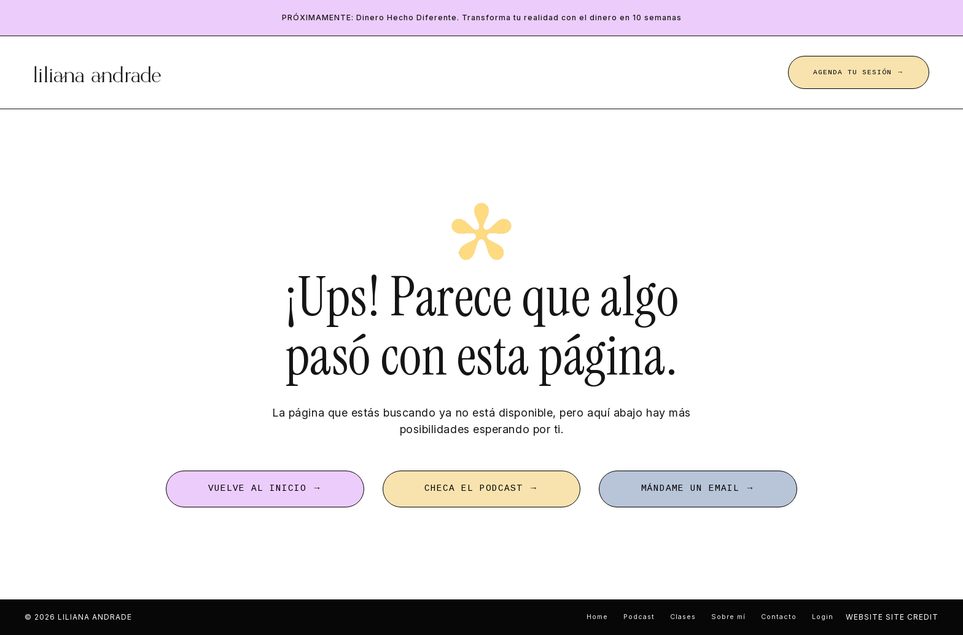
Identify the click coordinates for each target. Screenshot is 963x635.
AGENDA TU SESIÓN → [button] (858, 72)
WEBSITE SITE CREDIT (892, 617)
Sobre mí (728, 617)
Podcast (639, 617)
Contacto (779, 617)
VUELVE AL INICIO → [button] (265, 488)
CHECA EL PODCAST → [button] (481, 488)
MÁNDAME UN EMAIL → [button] (698, 488)
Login (822, 617)
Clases (683, 617)
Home (597, 617)
